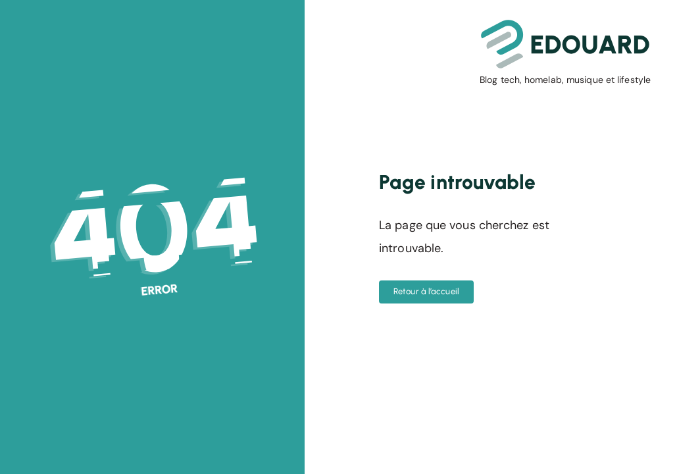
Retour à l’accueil (426, 291)
